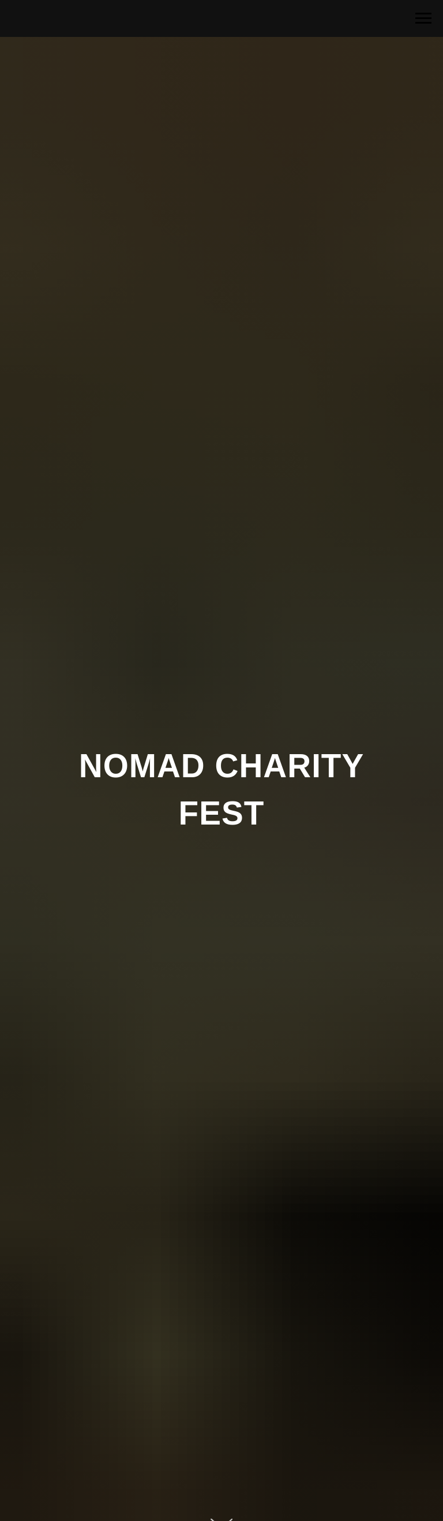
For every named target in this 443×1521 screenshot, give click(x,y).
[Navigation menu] (423, 18)
